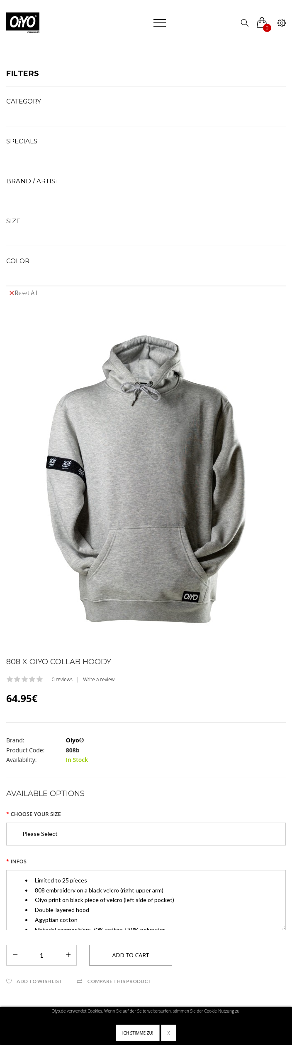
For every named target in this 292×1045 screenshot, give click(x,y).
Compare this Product (119, 981)
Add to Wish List (40, 981)
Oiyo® (75, 740)
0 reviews (62, 679)
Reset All (23, 293)
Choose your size (35, 814)
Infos (18, 861)
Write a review (98, 679)
